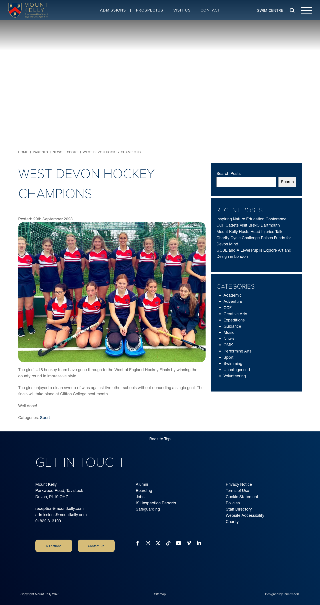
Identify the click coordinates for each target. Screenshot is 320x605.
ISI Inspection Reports (156, 502)
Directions (54, 546)
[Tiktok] (168, 543)
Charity (232, 521)
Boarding (144, 490)
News (229, 338)
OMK (228, 344)
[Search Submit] (292, 10)
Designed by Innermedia (282, 590)
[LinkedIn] (199, 543)
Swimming (233, 363)
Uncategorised (237, 369)
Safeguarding (148, 509)
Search (287, 181)
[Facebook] (137, 543)
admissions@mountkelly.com (61, 514)
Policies (233, 502)
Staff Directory (239, 509)
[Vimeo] (189, 543)
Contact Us (96, 546)
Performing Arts (238, 351)
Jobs (140, 496)
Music (229, 332)
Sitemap (160, 590)
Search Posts (228, 173)
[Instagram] (148, 543)
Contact (210, 10)
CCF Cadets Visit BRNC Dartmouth (248, 225)
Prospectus (149, 10)
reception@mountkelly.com (59, 508)
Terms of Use (237, 490)
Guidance (232, 326)
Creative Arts (235, 313)
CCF (228, 307)
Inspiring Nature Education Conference (251, 218)
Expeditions (234, 320)
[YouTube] (178, 543)
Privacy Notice (239, 484)
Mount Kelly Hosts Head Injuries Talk (249, 231)
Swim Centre (270, 10)
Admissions (113, 10)
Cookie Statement (242, 496)
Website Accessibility (245, 515)
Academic (233, 295)
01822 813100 (48, 520)
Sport (45, 417)
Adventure (233, 301)
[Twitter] (158, 543)
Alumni (142, 484)
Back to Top (160, 438)
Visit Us (181, 10)
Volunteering (235, 375)
